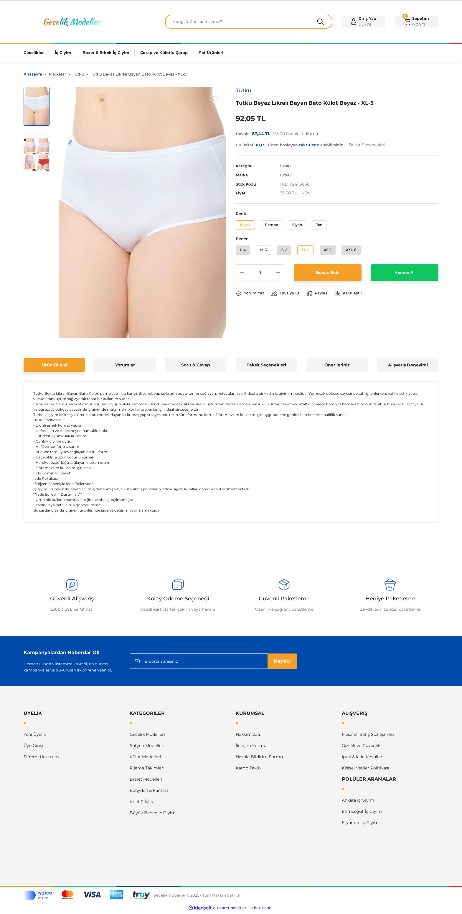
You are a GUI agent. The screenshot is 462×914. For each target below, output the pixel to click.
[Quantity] (260, 278)
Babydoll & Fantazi (149, 792)
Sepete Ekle (327, 278)
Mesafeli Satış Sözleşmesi (368, 736)
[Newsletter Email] (213, 663)
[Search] (248, 23)
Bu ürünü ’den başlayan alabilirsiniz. (310, 147)
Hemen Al (404, 278)
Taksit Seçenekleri (266, 367)
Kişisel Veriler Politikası (365, 770)
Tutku (285, 168)
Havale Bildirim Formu (259, 758)
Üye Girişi (33, 747)
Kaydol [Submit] (282, 663)
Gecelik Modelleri (147, 736)
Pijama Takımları (147, 770)
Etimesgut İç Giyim (362, 813)
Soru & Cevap (195, 367)
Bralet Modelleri (146, 781)
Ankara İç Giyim (358, 802)
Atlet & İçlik (141, 803)
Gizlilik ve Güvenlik (361, 747)
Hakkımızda (248, 736)
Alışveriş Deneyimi (408, 367)
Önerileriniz (337, 367)
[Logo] (71, 22)
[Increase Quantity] (278, 278)
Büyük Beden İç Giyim (153, 815)
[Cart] (416, 23)
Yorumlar (125, 367)
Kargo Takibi (249, 770)
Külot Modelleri (145, 758)
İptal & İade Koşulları (363, 758)
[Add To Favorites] (214, 101)
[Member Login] (363, 23)
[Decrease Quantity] (242, 278)
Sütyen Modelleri (147, 747)
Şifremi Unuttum (41, 758)
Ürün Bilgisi (54, 367)
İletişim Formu (251, 747)
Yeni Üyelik (35, 736)
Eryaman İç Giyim (360, 824)
